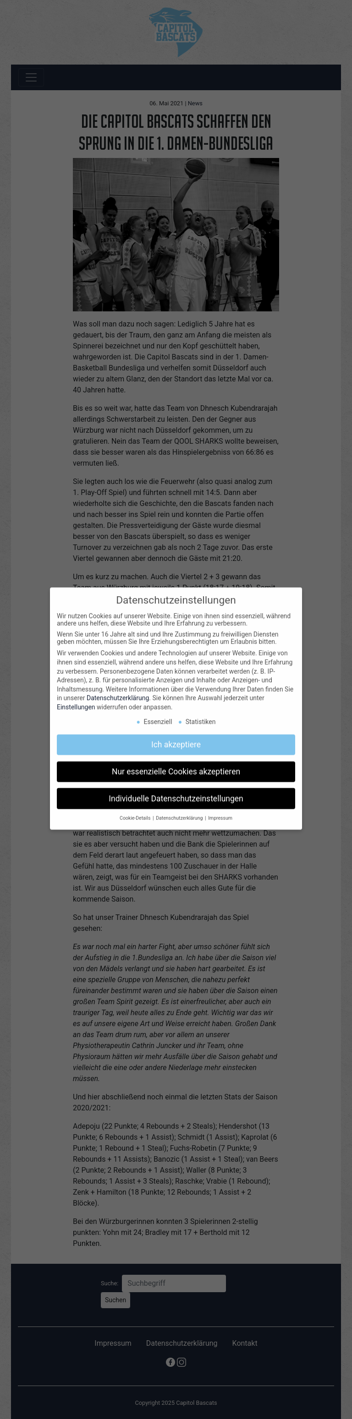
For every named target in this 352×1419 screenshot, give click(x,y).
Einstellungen (76, 701)
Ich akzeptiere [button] (176, 738)
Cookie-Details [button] (136, 812)
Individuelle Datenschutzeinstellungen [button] (176, 792)
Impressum (220, 812)
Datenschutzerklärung (118, 692)
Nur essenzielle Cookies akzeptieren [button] (176, 765)
